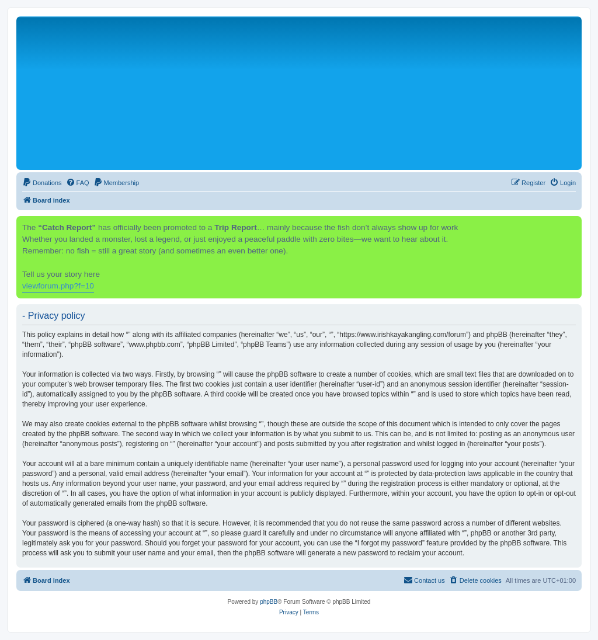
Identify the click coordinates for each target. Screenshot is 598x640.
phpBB (268, 602)
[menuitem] (42, 183)
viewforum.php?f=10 (58, 285)
